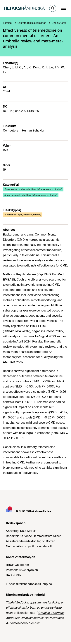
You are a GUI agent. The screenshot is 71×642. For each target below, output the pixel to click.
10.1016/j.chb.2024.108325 (21, 111)
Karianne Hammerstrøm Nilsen (40, 536)
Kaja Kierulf (28, 531)
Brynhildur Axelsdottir (39, 546)
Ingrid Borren (46, 541)
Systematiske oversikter (32, 23)
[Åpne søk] (52, 8)
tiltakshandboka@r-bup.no (34, 584)
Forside (7, 23)
